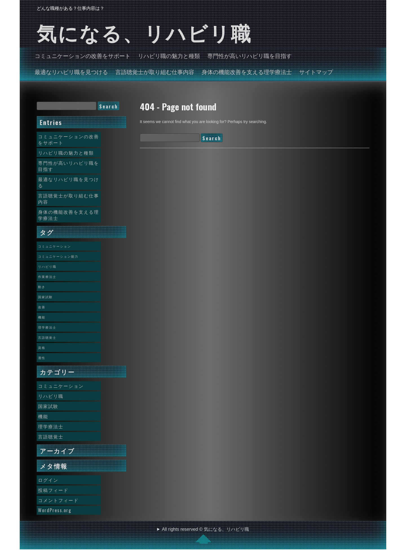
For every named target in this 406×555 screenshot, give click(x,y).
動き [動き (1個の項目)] (41, 286)
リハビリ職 (50, 396)
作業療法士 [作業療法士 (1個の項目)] (47, 276)
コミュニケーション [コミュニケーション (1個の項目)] (54, 246)
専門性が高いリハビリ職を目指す (249, 55)
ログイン (48, 479)
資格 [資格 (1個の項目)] (41, 347)
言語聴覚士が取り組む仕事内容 (154, 71)
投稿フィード (53, 490)
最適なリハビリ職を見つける (71, 71)
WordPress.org (54, 510)
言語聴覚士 (50, 436)
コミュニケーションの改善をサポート (83, 55)
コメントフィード (58, 500)
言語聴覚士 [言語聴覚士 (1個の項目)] (47, 337)
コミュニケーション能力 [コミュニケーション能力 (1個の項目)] (58, 256)
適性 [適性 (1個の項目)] (41, 357)
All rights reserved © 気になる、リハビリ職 (205, 535)
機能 (43, 416)
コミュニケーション (61, 385)
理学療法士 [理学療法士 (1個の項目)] (47, 327)
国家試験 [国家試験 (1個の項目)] (45, 297)
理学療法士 (50, 426)
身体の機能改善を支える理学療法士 (247, 71)
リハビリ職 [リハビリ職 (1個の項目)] (47, 266)
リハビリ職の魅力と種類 (169, 55)
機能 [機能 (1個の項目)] (41, 317)
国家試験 (48, 406)
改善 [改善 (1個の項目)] (41, 307)
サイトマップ (316, 71)
